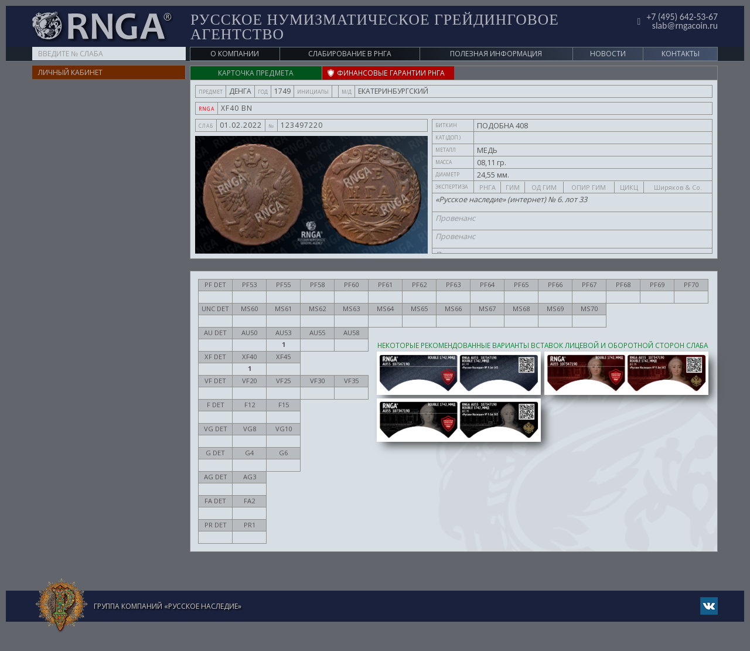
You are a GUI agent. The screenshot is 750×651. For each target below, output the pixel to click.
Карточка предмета (256, 73)
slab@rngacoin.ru (685, 25)
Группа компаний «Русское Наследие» (167, 606)
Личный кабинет (70, 72)
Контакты (681, 54)
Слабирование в (349, 54)
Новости (608, 54)
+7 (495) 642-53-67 (682, 16)
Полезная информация (496, 54)
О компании (234, 54)
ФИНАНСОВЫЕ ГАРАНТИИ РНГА (387, 73)
